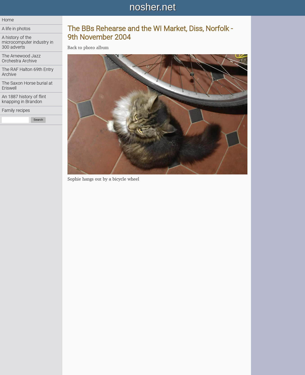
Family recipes (16, 110)
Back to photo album (88, 47)
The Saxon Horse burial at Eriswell (27, 86)
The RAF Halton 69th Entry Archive (28, 72)
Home (8, 20)
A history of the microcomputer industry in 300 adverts (27, 42)
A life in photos (16, 28)
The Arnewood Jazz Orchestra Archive (21, 58)
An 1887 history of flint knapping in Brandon (24, 99)
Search (38, 119)
